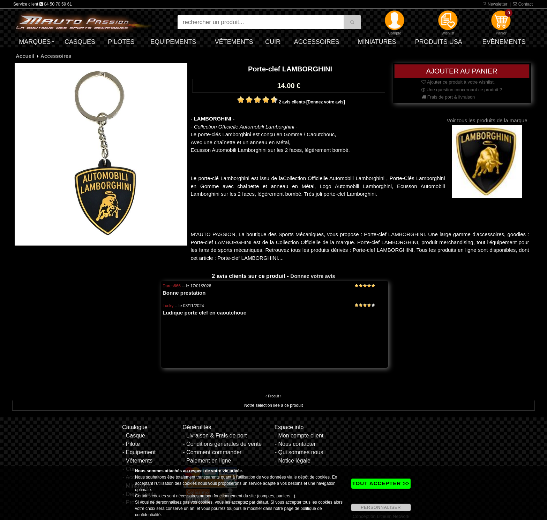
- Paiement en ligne (207, 461)
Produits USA (438, 41)
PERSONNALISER (381, 507)
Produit (273, 396)
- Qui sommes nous (299, 452)
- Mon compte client (299, 435)
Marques (35, 41)
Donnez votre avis (312, 276)
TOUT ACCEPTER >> (381, 483)
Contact (523, 4)
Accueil (25, 56)
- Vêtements (137, 461)
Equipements (173, 41)
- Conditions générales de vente (222, 444)
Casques (80, 41)
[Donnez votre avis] (325, 102)
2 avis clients (292, 102)
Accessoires (316, 41)
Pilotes (121, 41)
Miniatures (377, 41)
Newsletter (495, 4)
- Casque (133, 435)
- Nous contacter (295, 444)
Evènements (503, 41)
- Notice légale (292, 461)
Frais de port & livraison (448, 97)
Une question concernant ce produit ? (461, 89)
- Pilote (131, 444)
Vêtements (234, 41)
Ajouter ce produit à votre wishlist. (458, 82)
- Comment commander (212, 452)
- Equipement (139, 452)
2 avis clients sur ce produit (248, 276)
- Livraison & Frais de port (215, 435)
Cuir (272, 41)
